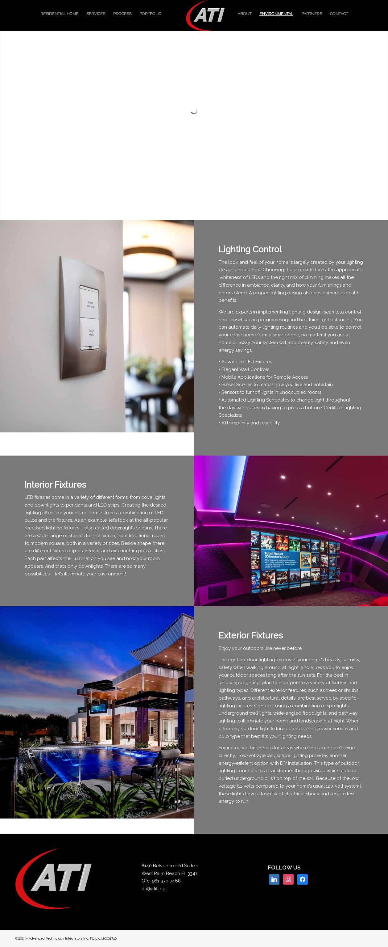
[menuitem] (59, 14)
